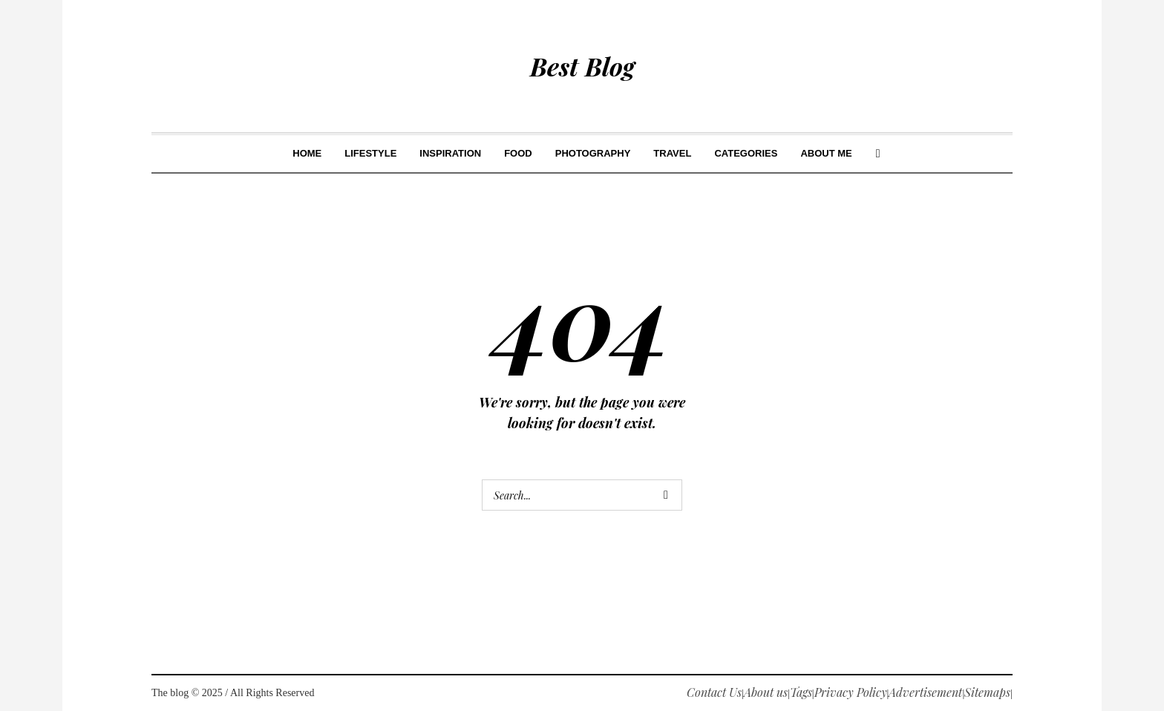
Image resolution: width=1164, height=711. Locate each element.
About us (766, 692)
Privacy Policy (850, 692)
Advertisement (925, 692)
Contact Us (714, 692)
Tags (801, 692)
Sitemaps (987, 692)
